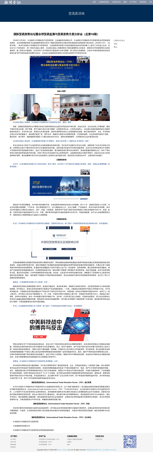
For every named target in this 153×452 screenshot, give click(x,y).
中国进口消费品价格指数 (74, 439)
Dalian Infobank (62, 450)
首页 (94, 2)
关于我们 (133, 2)
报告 (68, 444)
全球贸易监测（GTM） (46, 442)
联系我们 (143, 2)
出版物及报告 (104, 2)
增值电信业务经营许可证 (93, 450)
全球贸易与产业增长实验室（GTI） (49, 439)
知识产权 (13, 442)
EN (150, 2)
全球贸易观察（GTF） (45, 444)
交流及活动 (116, 2)
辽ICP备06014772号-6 (109, 450)
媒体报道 (13, 444)
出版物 (69, 442)
